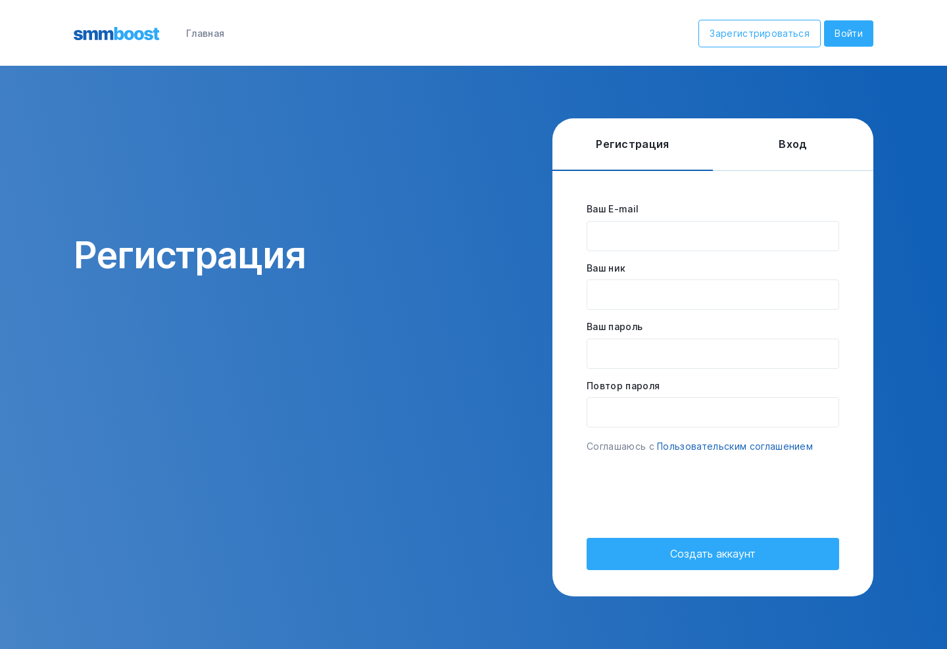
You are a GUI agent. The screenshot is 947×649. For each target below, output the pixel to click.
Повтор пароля (623, 385)
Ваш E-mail (613, 208)
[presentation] (687, 491)
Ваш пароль (615, 326)
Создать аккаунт (713, 553)
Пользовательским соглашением (735, 446)
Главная (205, 33)
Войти (849, 33)
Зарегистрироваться (760, 33)
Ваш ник (606, 268)
